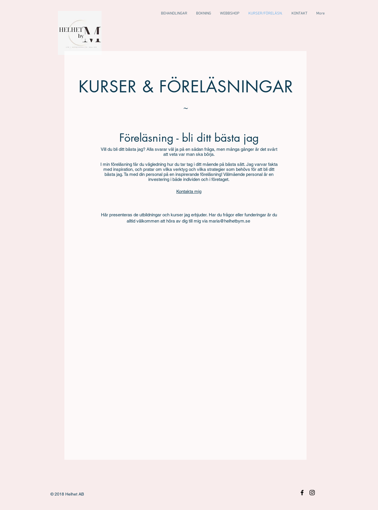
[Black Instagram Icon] (312, 492)
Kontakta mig (188, 191)
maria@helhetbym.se (229, 220)
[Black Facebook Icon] (302, 492)
